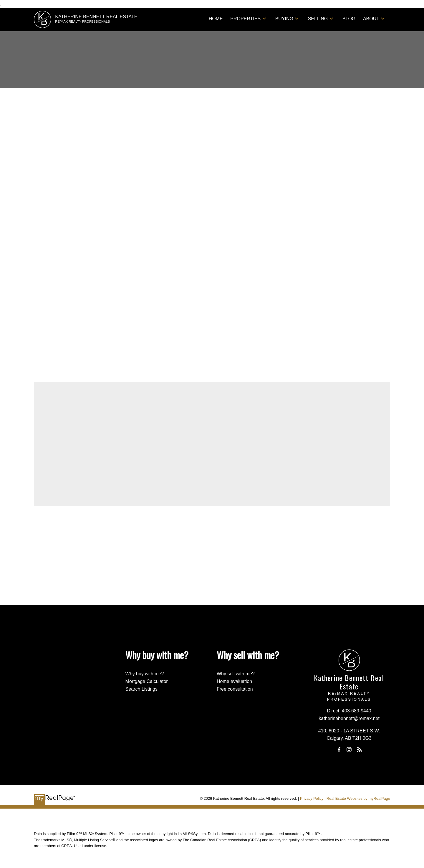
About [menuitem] (371, 18)
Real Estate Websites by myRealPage (358, 798)
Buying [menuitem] (284, 18)
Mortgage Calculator (146, 681)
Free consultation (235, 689)
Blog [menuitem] (348, 18)
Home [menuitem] (216, 18)
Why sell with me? (236, 673)
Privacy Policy (312, 798)
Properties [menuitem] (245, 18)
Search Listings (141, 689)
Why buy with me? (144, 673)
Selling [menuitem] (318, 18)
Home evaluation (234, 681)
